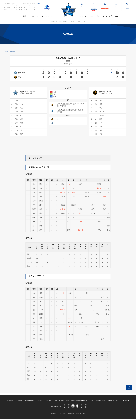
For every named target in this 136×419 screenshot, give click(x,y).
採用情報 (19, 400)
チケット (49, 16)
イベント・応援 (94, 16)
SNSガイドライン (114, 400)
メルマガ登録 (59, 400)
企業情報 (10, 400)
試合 (24, 16)
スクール (40, 400)
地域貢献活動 (29, 400)
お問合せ (126, 400)
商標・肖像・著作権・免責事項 (76, 400)
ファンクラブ (107, 16)
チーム (31, 16)
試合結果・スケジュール (59, 21)
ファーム (40, 16)
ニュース (83, 16)
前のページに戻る (10, 51)
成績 (72, 21)
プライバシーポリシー (97, 400)
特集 (116, 16)
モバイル (49, 400)
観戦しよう (81, 21)
